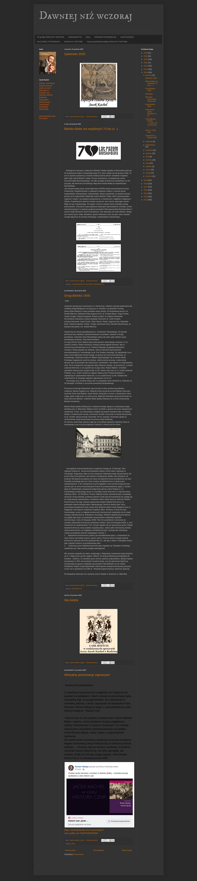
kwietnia (149, 166)
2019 (146, 180)
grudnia (149, 75)
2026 (146, 53)
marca (148, 170)
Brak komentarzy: (92, 116)
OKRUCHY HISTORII (73, 42)
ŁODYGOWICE (127, 37)
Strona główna (98, 850)
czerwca (149, 160)
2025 (146, 56)
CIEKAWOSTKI (75, 37)
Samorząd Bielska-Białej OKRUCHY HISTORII (107, 42)
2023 (146, 63)
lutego (148, 173)
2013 (146, 200)
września (149, 150)
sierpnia (149, 153)
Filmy (88, 37)
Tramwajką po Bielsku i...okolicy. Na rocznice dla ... (151, 123)
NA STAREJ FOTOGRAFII (48, 42)
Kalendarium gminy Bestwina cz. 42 (151, 113)
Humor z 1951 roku (150, 131)
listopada (149, 142)
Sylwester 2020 (74, 54)
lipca (148, 157)
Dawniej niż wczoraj (85, 16)
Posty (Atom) (78, 854)
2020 (146, 72)
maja (148, 163)
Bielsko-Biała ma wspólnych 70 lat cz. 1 (91, 129)
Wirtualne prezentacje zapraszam (87, 675)
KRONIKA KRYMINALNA (105, 37)
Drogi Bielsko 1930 (77, 295)
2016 (146, 190)
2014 (146, 197)
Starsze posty (127, 850)
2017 (146, 187)
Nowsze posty (70, 850)
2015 (146, 193)
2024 (146, 59)
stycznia (149, 176)
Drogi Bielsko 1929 (150, 105)
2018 (146, 184)
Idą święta (71, 600)
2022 (146, 66)
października (150, 145)
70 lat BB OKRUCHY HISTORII (50, 37)
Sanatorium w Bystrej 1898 (151, 136)
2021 (146, 69)
